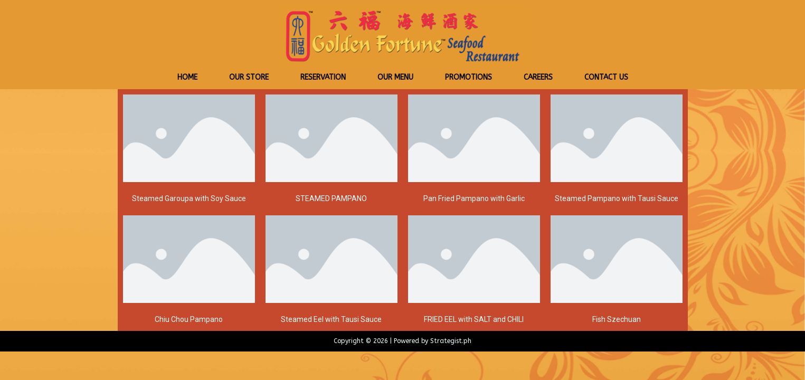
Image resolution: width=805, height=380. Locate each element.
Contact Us (606, 77)
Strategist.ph (450, 341)
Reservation (323, 77)
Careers (538, 77)
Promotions (468, 77)
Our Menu (395, 77)
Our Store (249, 77)
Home (187, 77)
